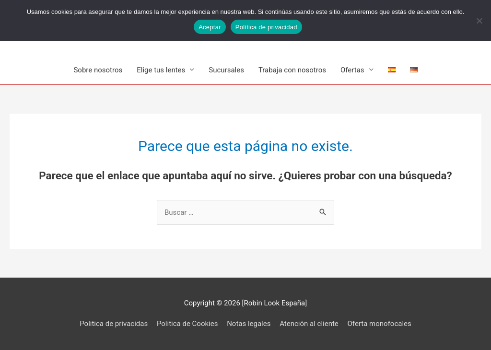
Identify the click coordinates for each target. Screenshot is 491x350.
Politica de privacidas (114, 323)
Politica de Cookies (187, 323)
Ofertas (352, 70)
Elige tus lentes (161, 70)
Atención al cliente (309, 323)
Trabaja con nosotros (292, 70)
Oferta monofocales (379, 323)
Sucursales (226, 70)
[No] (479, 20)
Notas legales (248, 323)
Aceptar (210, 27)
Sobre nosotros (97, 70)
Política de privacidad (266, 27)
